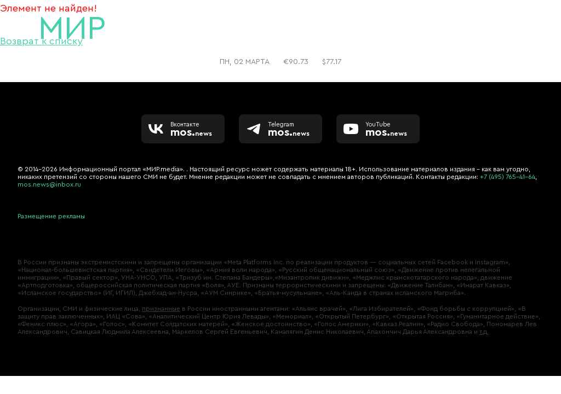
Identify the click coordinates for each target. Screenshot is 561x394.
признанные (161, 308)
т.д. (484, 331)
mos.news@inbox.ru (49, 184)
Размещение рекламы (51, 216)
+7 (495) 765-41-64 (507, 176)
